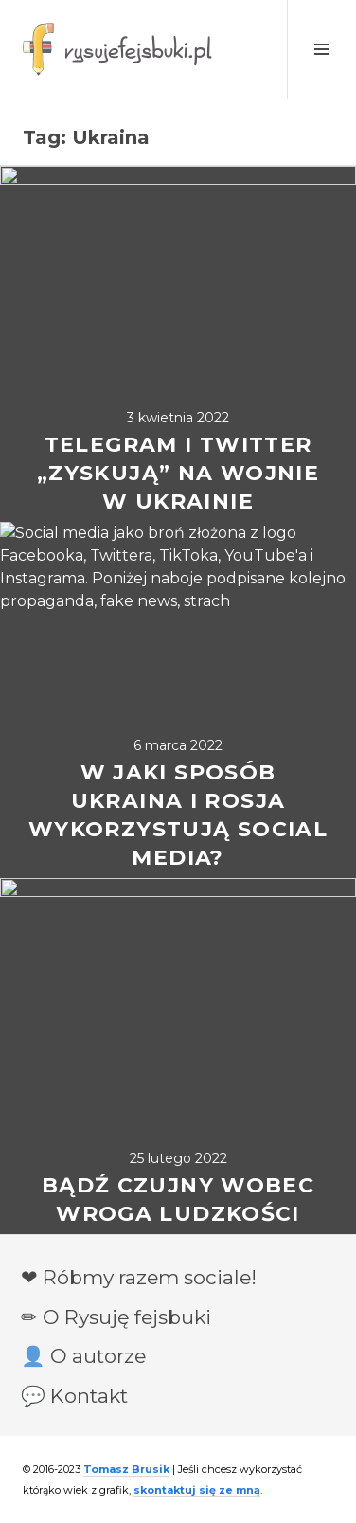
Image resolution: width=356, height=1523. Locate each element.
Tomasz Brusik (126, 1469)
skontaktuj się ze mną (197, 1489)
